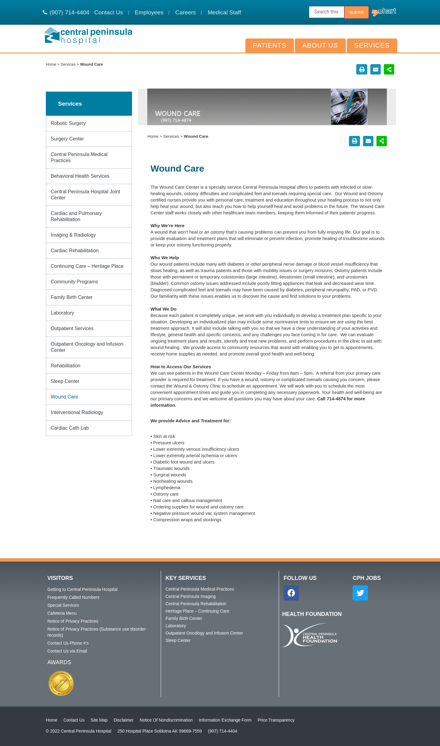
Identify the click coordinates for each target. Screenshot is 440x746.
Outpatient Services (72, 328)
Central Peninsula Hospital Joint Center (85, 194)
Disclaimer (124, 720)
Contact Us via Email (67, 651)
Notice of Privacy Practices (72, 621)
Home (51, 64)
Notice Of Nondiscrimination (166, 720)
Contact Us (73, 720)
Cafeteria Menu (62, 613)
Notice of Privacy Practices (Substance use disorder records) (96, 632)
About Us (320, 45)
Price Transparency (276, 720)
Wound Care (64, 396)
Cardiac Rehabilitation (75, 250)
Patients (269, 45)
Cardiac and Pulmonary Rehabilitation (76, 216)
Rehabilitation (65, 365)
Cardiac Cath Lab (70, 428)
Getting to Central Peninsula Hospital (82, 589)
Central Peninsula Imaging (191, 596)
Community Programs (74, 281)
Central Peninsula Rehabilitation (196, 603)
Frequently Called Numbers (73, 597)
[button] (361, 69)
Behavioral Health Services (80, 176)
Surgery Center (67, 138)
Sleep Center (65, 381)
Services (372, 45)
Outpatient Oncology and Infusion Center (87, 347)
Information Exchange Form (225, 720)
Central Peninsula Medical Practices (79, 157)
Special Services (63, 605)
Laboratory (62, 312)
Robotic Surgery (68, 123)
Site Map (99, 720)
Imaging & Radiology (73, 235)
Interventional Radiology (77, 412)
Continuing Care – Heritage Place (87, 266)
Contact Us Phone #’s (68, 643)
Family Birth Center (72, 297)
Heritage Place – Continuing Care (197, 611)
